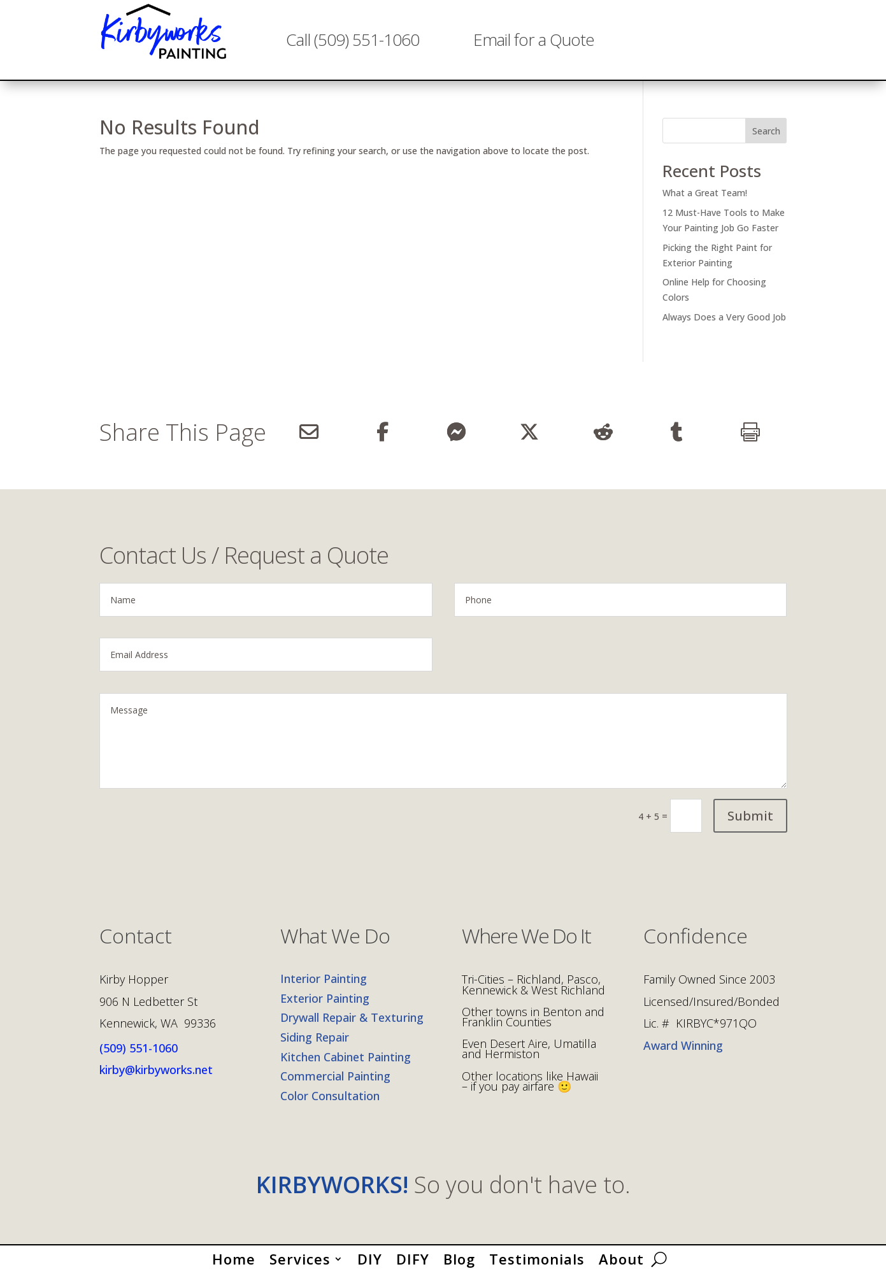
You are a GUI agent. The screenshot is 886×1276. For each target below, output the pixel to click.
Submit (750, 815)
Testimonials (537, 1256)
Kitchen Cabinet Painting (345, 1057)
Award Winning (683, 1045)
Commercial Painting (335, 1076)
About (621, 1256)
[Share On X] (529, 432)
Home (233, 1256)
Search (766, 131)
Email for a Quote (533, 39)
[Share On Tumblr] (676, 432)
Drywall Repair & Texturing (352, 1017)
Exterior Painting (324, 998)
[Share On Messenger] (455, 432)
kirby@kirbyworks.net (156, 1069)
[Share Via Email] (309, 432)
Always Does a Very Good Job (724, 317)
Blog (459, 1256)
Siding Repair (314, 1037)
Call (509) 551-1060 (352, 39)
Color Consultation (330, 1095)
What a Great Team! (704, 193)
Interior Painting (323, 978)
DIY (369, 1256)
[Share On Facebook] (382, 432)
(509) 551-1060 (138, 1048)
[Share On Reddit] (602, 432)
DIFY (412, 1256)
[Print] (750, 432)
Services (300, 1256)
